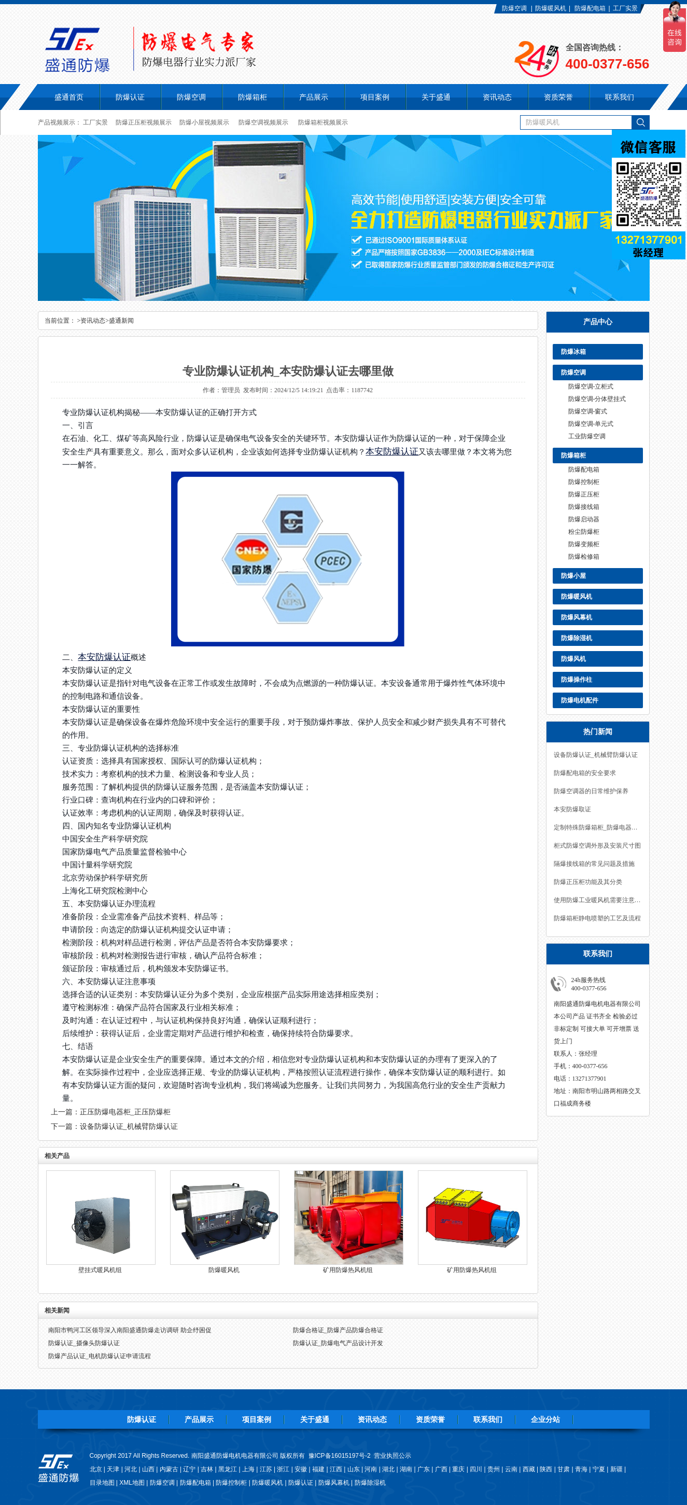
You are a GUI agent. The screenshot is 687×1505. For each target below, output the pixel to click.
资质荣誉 (430, 1419)
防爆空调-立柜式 (591, 386)
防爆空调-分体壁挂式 (597, 399)
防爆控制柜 (583, 482)
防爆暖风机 (550, 8)
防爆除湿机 (576, 638)
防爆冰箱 (573, 351)
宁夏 (599, 1469)
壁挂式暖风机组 (100, 1270)
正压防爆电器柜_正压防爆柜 (125, 1112)
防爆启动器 (583, 519)
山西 (148, 1469)
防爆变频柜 (583, 544)
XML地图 (132, 1482)
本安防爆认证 (392, 452)
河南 (370, 1469)
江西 (336, 1469)
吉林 (207, 1469)
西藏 (529, 1469)
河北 (130, 1469)
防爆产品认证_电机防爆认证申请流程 (99, 1356)
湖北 (388, 1469)
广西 (441, 1469)
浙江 (283, 1469)
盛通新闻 (121, 320)
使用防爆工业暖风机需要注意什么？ (598, 900)
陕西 (546, 1469)
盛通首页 (68, 97)
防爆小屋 (573, 575)
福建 (318, 1469)
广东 (423, 1469)
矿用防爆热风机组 (348, 1270)
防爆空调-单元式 (591, 423)
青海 (581, 1469)
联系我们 (487, 1419)
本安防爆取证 (572, 809)
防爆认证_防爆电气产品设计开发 (338, 1343)
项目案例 (256, 1419)
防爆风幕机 (576, 617)
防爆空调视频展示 (263, 122)
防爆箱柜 (573, 455)
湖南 (406, 1469)
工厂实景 (625, 8)
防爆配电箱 (590, 8)
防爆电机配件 (579, 700)
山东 (353, 1469)
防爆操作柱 (576, 679)
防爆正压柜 (583, 494)
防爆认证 (130, 97)
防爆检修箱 (583, 556)
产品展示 (199, 1419)
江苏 (266, 1469)
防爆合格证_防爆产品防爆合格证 (338, 1330)
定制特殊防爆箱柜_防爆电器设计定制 (598, 827)
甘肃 (563, 1469)
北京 (96, 1469)
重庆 (458, 1469)
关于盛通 (314, 1419)
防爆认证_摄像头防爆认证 (84, 1343)
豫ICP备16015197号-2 (340, 1455)
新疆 (616, 1469)
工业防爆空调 (587, 436)
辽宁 (189, 1469)
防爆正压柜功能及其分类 (588, 882)
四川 (476, 1469)
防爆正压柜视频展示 (144, 122)
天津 (113, 1469)
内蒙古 (169, 1469)
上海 (248, 1469)
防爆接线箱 (583, 506)
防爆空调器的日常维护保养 (591, 791)
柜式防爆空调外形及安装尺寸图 (597, 845)
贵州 (493, 1469)
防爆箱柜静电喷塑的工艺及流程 (597, 918)
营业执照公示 (392, 1455)
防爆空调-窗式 (588, 411)
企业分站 (545, 1419)
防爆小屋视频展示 (204, 122)
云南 (511, 1469)
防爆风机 (573, 658)
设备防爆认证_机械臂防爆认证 (596, 754)
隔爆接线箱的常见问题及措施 (594, 863)
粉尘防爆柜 (583, 531)
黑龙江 (227, 1469)
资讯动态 (92, 320)
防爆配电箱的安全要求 (585, 773)
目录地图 (102, 1482)
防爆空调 (514, 8)
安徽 (301, 1469)
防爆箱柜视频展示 (323, 122)
